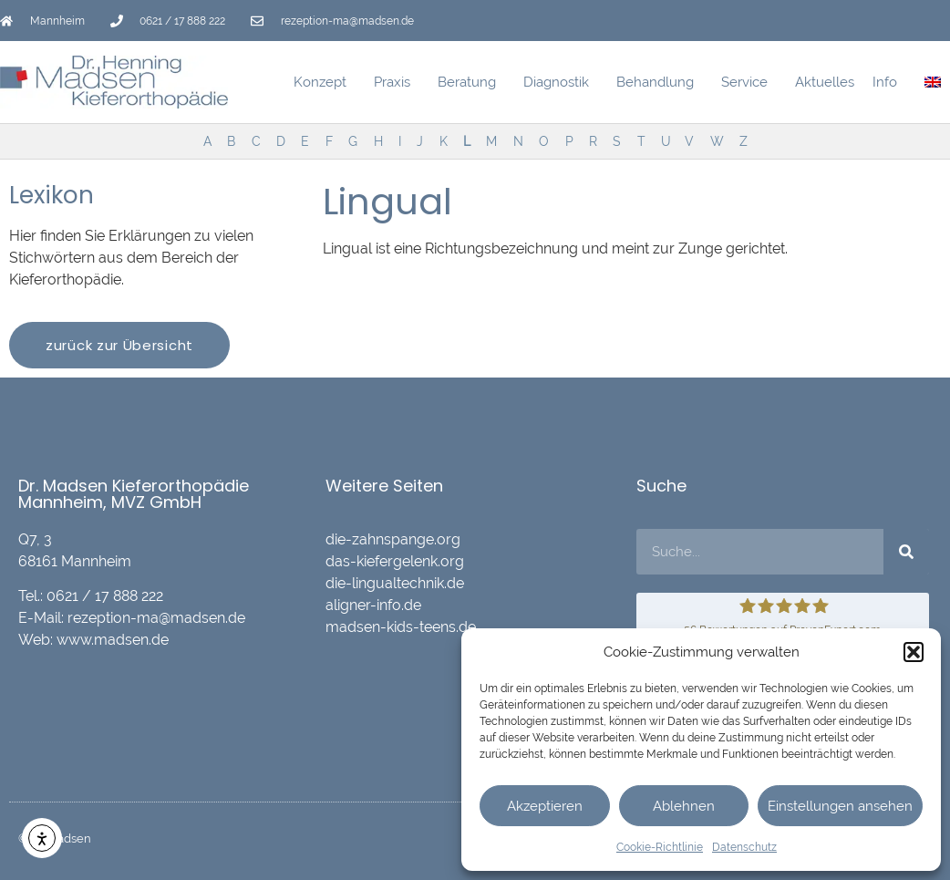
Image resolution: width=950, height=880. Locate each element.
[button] (913, 652)
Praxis (396, 82)
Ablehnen (684, 806)
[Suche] (906, 552)
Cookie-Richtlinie (659, 847)
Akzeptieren (545, 806)
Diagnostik (560, 82)
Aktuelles (824, 82)
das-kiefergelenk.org (394, 561)
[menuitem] (932, 82)
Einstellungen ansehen (840, 806)
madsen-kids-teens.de (400, 627)
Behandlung (659, 82)
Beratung (471, 82)
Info (889, 82)
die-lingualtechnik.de (394, 583)
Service (749, 82)
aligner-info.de (373, 605)
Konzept (325, 82)
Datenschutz (744, 847)
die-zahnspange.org (392, 539)
